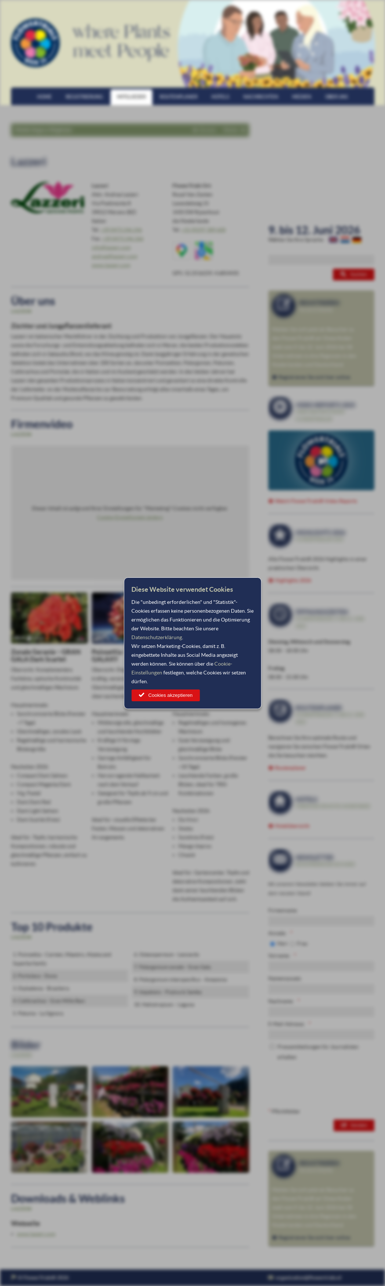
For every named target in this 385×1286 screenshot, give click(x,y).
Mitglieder (131, 97)
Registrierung (84, 97)
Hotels (220, 97)
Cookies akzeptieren (170, 695)
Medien (301, 97)
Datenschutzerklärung (156, 637)
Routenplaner (178, 97)
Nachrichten (260, 97)
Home (44, 97)
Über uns (336, 97)
